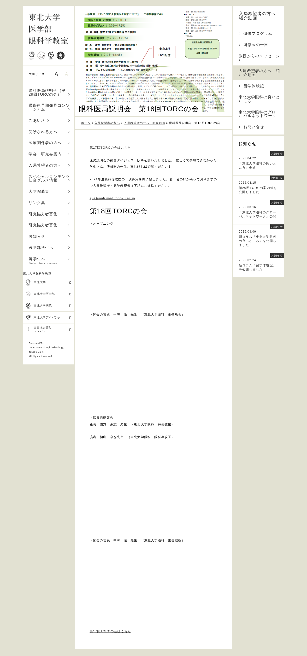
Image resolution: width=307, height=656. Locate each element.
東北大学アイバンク (48, 317)
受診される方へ (49, 132)
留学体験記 (251, 86)
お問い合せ (251, 127)
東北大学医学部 (48, 294)
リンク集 (49, 203)
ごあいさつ (49, 120)
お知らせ (49, 236)
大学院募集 (49, 191)
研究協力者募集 (49, 214)
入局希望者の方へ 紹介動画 (259, 15)
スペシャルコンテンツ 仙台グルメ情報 (51, 178)
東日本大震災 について (48, 329)
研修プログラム (255, 33)
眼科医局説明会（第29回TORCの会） (49, 92)
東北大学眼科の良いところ (259, 99)
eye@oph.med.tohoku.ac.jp (112, 198)
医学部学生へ (49, 248)
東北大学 (48, 282)
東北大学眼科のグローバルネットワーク (259, 114)
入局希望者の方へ (49, 165)
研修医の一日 (253, 45)
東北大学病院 (48, 306)
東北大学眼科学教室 (37, 273)
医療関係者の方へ (49, 143)
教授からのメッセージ (259, 58)
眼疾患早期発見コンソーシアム (49, 107)
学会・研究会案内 (49, 154)
